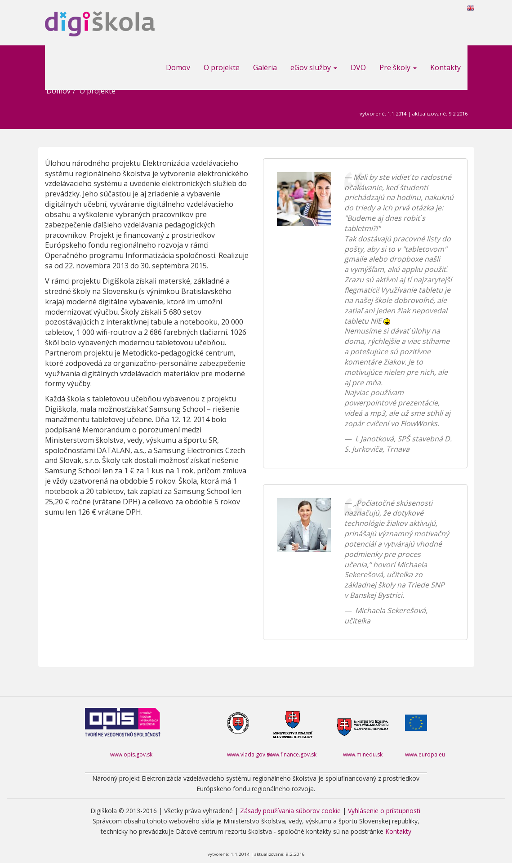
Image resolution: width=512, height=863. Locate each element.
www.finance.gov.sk (291, 754)
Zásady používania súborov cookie (290, 810)
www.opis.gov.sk (131, 754)
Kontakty (445, 67)
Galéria (265, 67)
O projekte (222, 67)
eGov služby (313, 67)
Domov (178, 67)
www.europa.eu (425, 754)
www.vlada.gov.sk (249, 754)
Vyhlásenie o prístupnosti (384, 810)
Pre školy (398, 67)
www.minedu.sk (363, 754)
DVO (358, 67)
